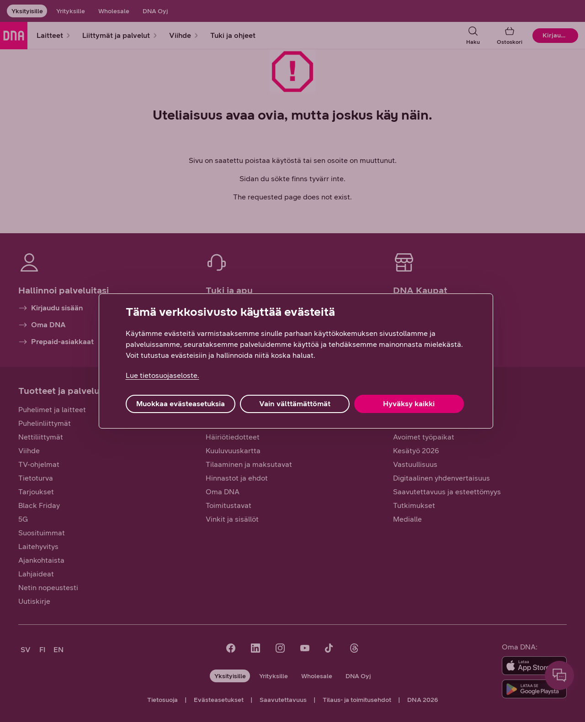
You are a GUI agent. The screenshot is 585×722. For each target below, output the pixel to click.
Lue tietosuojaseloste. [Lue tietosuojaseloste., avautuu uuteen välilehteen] (162, 375)
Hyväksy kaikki (409, 403)
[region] (296, 361)
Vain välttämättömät (294, 403)
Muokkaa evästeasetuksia (180, 403)
